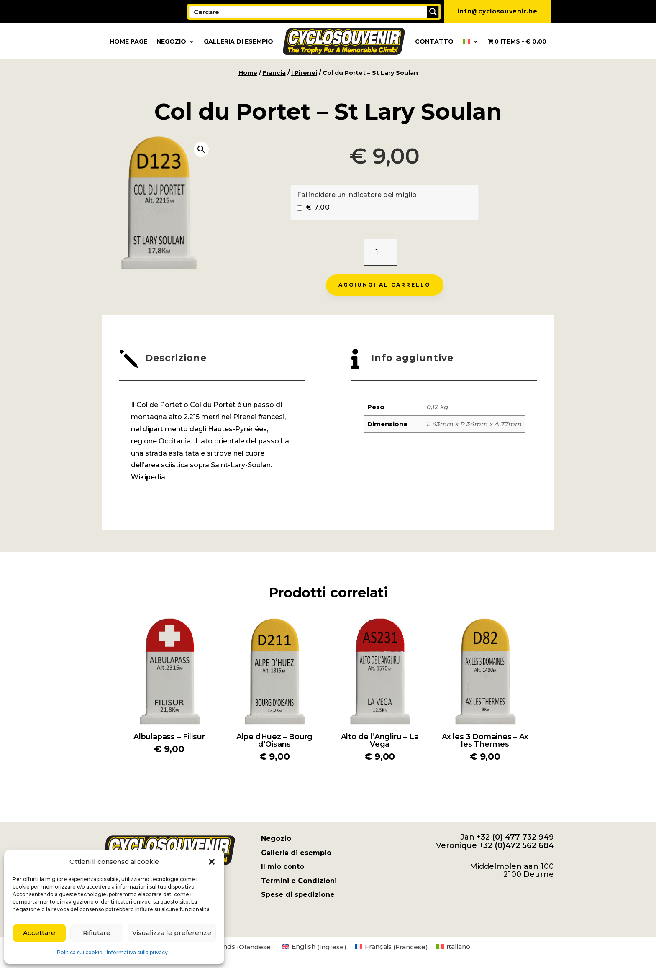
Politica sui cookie (79, 952)
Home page (128, 41)
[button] (212, 862)
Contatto (434, 41)
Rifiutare (96, 933)
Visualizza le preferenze (171, 933)
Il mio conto (282, 867)
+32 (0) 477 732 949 (515, 837)
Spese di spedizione (298, 895)
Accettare (39, 933)
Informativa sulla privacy (137, 952)
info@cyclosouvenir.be (498, 11)
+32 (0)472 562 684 (516, 845)
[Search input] (309, 11)
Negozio (171, 41)
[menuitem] (471, 41)
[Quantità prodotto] (380, 252)
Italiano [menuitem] (458, 946)
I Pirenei (304, 73)
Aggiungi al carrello (384, 285)
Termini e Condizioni (299, 881)
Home (247, 73)
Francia (274, 73)
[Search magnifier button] (433, 12)
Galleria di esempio (238, 41)
